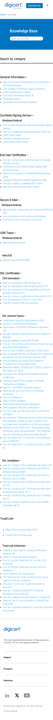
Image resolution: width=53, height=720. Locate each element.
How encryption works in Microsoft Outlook (24, 216)
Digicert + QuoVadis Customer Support (22, 387)
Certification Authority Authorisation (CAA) (23, 320)
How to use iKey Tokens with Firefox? (21, 186)
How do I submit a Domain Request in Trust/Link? (27, 597)
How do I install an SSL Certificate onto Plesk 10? (27, 465)
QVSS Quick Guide (12, 135)
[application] (26, 713)
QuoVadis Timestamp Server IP (18, 95)
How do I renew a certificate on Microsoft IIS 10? (27, 296)
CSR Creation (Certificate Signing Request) (23, 88)
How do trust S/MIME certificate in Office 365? (26, 350)
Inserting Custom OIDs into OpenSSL (21, 303)
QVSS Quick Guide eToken (16, 141)
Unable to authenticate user (16, 138)
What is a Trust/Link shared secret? (20, 557)
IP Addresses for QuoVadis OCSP (19, 364)
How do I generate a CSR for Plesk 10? (22, 282)
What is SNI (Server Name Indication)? (21, 404)
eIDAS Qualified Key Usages (17, 92)
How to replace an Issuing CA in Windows (23, 360)
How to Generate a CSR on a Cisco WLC (22, 299)
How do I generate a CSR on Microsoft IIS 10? (26, 286)
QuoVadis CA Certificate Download (20, 102)
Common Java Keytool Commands (20, 323)
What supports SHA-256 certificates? (21, 407)
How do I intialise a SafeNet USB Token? (23, 183)
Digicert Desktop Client (14, 242)
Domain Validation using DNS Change (21, 340)
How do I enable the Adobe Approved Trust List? (26, 131)
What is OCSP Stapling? (14, 400)
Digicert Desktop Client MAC (16, 260)
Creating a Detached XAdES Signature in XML (25, 180)
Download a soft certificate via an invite (22, 219)
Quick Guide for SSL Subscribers (19, 573)
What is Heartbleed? (12, 397)
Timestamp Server (12, 98)
